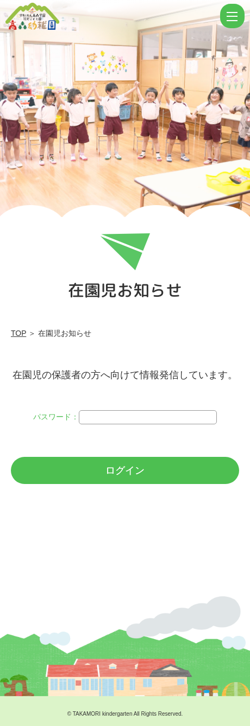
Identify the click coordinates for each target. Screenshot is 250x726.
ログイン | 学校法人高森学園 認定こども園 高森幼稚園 (111, 16)
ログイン (125, 470)
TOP (18, 333)
